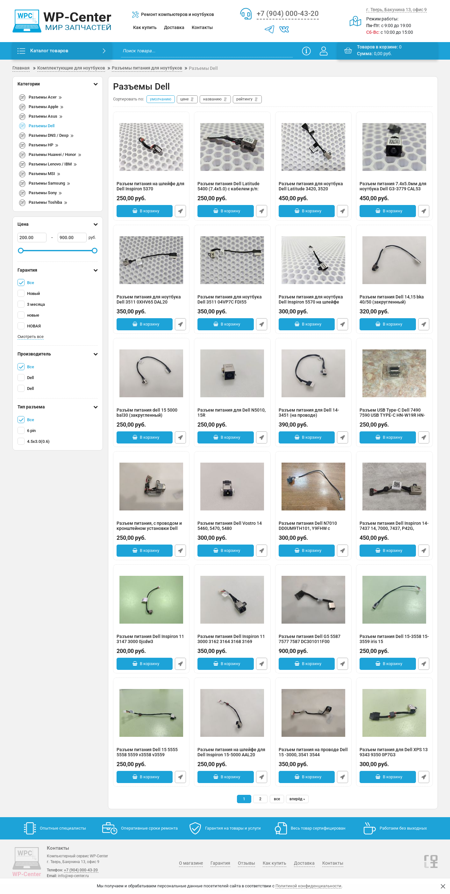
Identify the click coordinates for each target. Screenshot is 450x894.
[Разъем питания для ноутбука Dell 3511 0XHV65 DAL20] (151, 260)
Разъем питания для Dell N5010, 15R (232, 415)
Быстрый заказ (180, 211)
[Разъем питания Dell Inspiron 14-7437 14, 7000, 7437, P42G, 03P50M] (394, 486)
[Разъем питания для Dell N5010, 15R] (232, 373)
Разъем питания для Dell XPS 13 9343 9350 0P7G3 (394, 755)
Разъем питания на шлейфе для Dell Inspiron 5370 (151, 189)
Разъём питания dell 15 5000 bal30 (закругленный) (151, 415)
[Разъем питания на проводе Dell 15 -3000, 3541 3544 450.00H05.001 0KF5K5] (313, 713)
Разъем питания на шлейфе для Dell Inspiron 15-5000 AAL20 (232, 755)
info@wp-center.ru (73, 876)
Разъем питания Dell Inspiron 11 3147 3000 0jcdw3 (151, 642)
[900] (72, 237)
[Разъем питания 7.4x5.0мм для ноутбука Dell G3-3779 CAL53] (394, 147)
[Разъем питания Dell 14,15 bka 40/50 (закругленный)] (394, 260)
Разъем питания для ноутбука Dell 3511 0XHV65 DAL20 (151, 302)
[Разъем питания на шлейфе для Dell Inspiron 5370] (151, 147)
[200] (32, 237)
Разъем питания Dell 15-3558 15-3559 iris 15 (394, 642)
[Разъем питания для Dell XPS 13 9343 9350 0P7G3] (394, 713)
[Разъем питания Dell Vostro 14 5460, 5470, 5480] (232, 486)
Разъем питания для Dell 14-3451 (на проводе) (313, 415)
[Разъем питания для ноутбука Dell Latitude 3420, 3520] (313, 147)
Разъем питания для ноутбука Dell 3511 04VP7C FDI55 (232, 302)
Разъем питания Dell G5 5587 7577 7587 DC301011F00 (313, 642)
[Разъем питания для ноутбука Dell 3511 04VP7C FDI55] (232, 260)
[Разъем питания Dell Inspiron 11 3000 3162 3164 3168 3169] (232, 600)
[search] (207, 50)
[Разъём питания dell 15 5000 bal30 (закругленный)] (151, 373)
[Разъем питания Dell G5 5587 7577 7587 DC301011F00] (313, 600)
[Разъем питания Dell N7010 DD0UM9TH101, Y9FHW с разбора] (313, 486)
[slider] (21, 250)
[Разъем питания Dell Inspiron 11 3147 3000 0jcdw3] (151, 600)
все (277, 799)
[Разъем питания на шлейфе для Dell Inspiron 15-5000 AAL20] (232, 713)
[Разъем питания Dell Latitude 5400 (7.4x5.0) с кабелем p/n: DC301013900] (232, 147)
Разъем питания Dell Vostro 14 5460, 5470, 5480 (232, 529)
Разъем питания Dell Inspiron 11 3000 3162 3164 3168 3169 (232, 642)
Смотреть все (31, 336)
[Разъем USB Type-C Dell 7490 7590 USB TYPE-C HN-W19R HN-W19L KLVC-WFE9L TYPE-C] (394, 373)
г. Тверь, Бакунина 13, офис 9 (396, 9)
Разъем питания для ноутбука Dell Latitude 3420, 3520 (313, 189)
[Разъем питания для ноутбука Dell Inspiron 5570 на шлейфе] (313, 260)
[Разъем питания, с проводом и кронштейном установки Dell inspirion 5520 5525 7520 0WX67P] (151, 486)
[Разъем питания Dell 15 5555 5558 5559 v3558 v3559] (151, 713)
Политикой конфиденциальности (308, 885)
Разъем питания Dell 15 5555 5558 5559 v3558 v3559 (151, 755)
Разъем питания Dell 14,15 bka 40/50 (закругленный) (394, 302)
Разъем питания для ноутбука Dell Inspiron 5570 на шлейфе (313, 302)
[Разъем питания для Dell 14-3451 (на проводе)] (313, 373)
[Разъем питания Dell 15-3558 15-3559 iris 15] (394, 600)
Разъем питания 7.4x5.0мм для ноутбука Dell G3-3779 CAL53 (394, 189)
